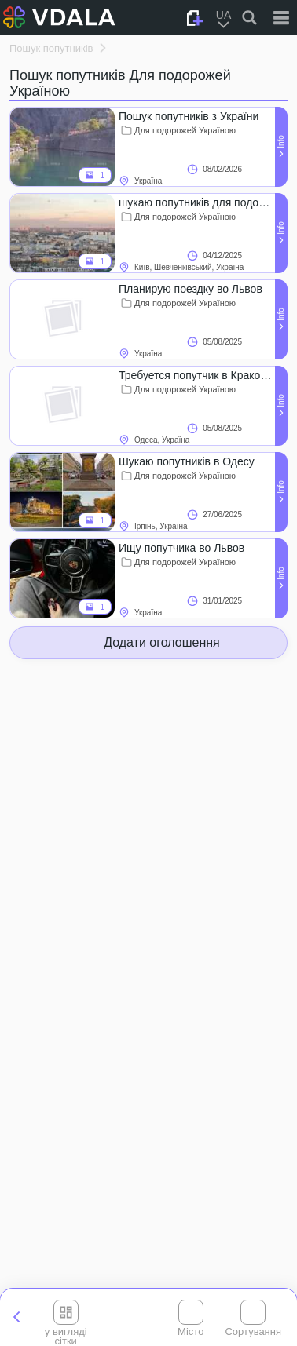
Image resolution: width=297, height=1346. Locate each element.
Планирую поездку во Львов (190, 289)
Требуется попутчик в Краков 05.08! (196, 375)
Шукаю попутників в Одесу (187, 461)
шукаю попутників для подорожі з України (196, 202)
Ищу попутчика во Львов (181, 548)
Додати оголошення (162, 642)
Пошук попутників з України (188, 116)
